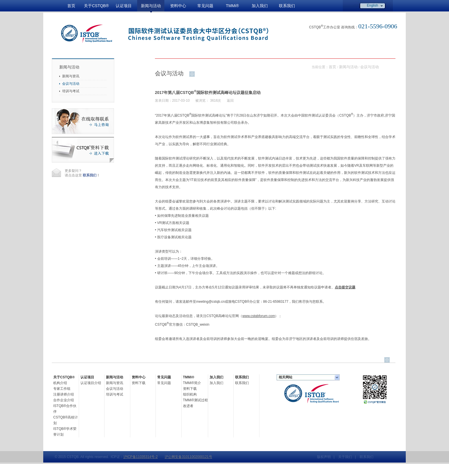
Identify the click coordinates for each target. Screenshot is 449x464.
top (387, 360)
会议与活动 (70, 84)
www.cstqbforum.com (258, 316)
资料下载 (138, 383)
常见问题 (205, 5)
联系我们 (287, 5)
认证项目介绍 (90, 383)
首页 (71, 5)
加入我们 (260, 5)
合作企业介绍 (63, 400)
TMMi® (232, 5)
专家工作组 (61, 389)
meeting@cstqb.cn (210, 302)
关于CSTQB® (96, 5)
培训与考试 (70, 91)
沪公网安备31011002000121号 (188, 457)
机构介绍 (60, 383)
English (372, 5)
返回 (230, 101)
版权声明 (324, 457)
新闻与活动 (151, 5)
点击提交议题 (345, 287)
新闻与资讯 (70, 76)
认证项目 (124, 5)
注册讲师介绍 (63, 394)
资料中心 (178, 5)
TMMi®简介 (192, 383)
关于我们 (345, 457)
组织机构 (190, 394)
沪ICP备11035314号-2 (140, 457)
